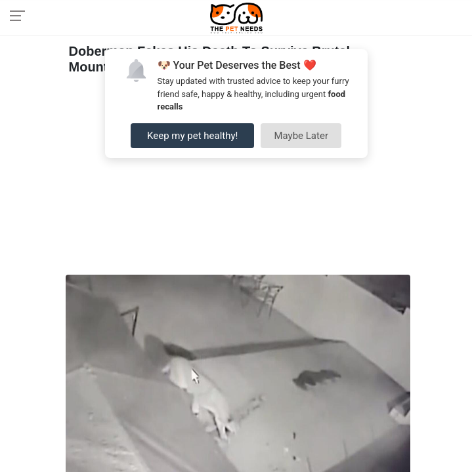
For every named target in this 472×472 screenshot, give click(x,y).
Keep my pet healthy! (192, 136)
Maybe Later (301, 136)
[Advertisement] (238, 176)
